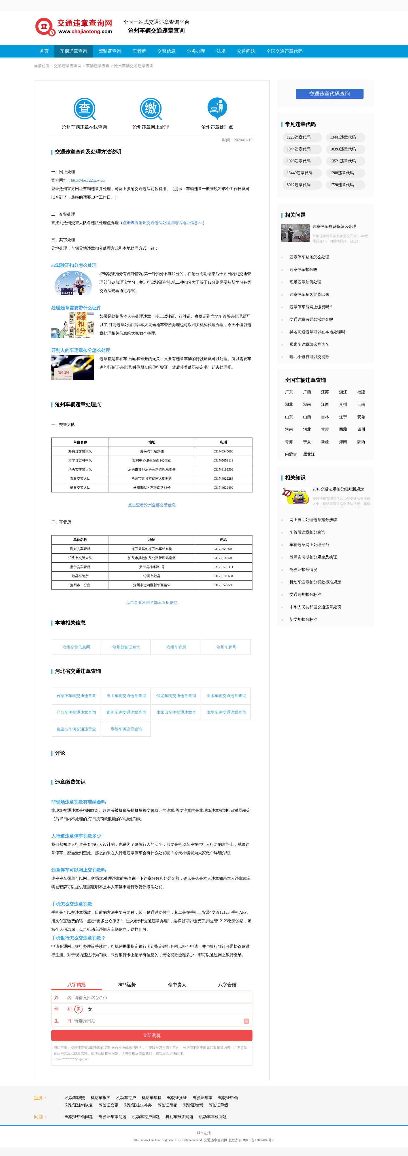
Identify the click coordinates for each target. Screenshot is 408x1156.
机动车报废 (100, 1098)
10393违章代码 (343, 149)
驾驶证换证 (177, 1098)
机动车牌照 (75, 1098)
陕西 (361, 442)
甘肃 (325, 429)
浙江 (343, 392)
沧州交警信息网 (76, 647)
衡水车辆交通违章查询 (226, 696)
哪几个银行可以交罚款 (309, 357)
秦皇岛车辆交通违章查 (76, 729)
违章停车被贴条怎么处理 (334, 226)
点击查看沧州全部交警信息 (152, 505)
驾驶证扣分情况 (303, 570)
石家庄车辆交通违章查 (76, 696)
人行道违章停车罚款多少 (76, 836)
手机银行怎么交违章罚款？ (78, 938)
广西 (307, 392)
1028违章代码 (299, 161)
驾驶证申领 (228, 1098)
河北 (307, 429)
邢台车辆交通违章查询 (76, 712)
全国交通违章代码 (284, 51)
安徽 (361, 417)
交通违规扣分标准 (305, 594)
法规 (221, 51)
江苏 (325, 392)
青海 (289, 442)
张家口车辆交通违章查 (176, 712)
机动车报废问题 (179, 1117)
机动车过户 (126, 1098)
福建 (361, 392)
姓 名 (62, 997)
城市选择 (204, 1133)
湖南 (307, 404)
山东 (289, 417)
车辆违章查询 (73, 51)
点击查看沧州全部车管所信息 (152, 602)
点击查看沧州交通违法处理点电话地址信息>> (163, 223)
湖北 (289, 404)
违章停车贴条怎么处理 (309, 257)
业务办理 (196, 51)
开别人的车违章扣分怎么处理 (80, 350)
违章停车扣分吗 (303, 269)
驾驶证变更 (108, 1105)
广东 (289, 392)
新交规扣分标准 (303, 619)
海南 (343, 442)
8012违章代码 (299, 185)
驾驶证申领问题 (79, 1117)
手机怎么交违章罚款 (71, 904)
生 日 (62, 1021)
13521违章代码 (343, 161)
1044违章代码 (299, 149)
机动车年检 (152, 1098)
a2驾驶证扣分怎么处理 (74, 265)
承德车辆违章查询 (126, 729)
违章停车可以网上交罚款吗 (78, 870)
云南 (361, 404)
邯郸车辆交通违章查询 (126, 712)
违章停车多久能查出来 (309, 294)
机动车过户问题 (146, 1117)
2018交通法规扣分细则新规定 (338, 489)
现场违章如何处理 (305, 282)
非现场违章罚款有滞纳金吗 (78, 802)
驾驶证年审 (202, 1098)
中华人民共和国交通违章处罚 (315, 607)
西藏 (343, 429)
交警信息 (167, 51)
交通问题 (246, 51)
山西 (307, 417)
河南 (289, 429)
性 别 (62, 1009)
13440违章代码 (300, 173)
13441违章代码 (343, 137)
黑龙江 (309, 454)
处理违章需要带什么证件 (76, 307)
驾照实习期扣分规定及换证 (313, 557)
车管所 (139, 51)
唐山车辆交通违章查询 (126, 696)
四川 (361, 429)
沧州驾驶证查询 (126, 647)
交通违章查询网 (68, 66)
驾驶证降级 (218, 1105)
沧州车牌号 (226, 647)
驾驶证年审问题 (112, 1117)
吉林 (325, 417)
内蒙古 (291, 454)
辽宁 (343, 417)
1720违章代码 (342, 185)
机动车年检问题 (213, 1117)
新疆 (325, 442)
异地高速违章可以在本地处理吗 (317, 332)
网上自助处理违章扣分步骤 (313, 520)
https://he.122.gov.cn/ (88, 180)
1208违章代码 (342, 173)
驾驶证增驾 (193, 1105)
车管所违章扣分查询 (307, 532)
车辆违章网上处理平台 (309, 545)
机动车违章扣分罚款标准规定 (315, 582)
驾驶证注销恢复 (79, 1105)
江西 (325, 404)
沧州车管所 (176, 647)
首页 (44, 51)
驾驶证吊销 (167, 1105)
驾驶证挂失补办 (138, 1105)
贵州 (343, 404)
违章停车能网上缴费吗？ (311, 307)
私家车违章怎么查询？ (309, 344)
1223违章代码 (299, 137)
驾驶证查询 (110, 51)
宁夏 (307, 442)
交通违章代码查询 (329, 94)
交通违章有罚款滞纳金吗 (311, 319)
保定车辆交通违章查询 (176, 696)
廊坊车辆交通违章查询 (226, 712)
